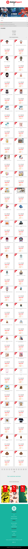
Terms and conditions (14, 523)
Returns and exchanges (14, 518)
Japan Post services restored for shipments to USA (7, 24)
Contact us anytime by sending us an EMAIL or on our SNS (14, 539)
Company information (14, 526)
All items (14, 34)
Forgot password (14, 531)
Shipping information (14, 516)
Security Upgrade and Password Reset (6, 22)
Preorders (14, 31)
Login (14, 533)
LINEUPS (2, 20)
